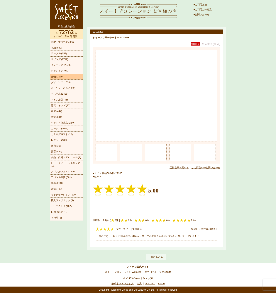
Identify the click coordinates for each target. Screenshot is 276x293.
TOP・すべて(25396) (62, 42)
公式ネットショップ (122, 283)
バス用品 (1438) (59, 93)
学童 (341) (56, 117)
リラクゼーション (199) (64, 194)
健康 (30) (56, 145)
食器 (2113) (57, 183)
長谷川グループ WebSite (158, 272)
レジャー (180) (59, 140)
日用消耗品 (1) (59, 212)
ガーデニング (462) (61, 206)
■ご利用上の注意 (203, 9)
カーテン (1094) (59, 128)
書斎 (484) (56, 151)
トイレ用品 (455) (60, 99)
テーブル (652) (59, 53)
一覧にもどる (155, 257)
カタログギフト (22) (62, 134)
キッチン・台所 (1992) (63, 88)
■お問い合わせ (201, 14)
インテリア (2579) (61, 65)
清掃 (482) (56, 189)
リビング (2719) (59, 59)
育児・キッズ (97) (60, 105)
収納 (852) (56, 47)
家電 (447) (56, 111)
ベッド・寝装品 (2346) (63, 122)
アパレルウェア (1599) (63, 171)
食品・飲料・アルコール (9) (66, 157)
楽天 (139, 283)
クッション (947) (60, 70)
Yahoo (161, 283)
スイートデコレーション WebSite (123, 272)
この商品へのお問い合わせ (205, 167)
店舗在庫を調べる (179, 167)
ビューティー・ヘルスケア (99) (65, 164)
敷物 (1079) (57, 76)
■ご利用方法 (200, 4)
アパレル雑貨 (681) (61, 177)
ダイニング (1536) (61, 82)
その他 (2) (56, 217)
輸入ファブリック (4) (62, 200)
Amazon (150, 283)
